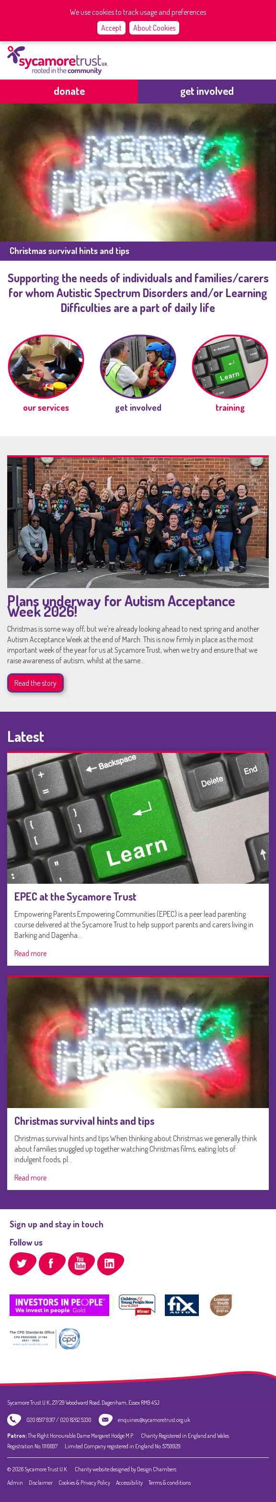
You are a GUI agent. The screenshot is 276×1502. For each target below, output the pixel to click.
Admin (15, 1482)
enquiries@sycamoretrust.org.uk (154, 1419)
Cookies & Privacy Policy (84, 1482)
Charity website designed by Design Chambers (125, 1469)
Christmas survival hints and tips (84, 1120)
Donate (69, 90)
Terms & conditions (170, 1482)
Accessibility (129, 1482)
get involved (207, 90)
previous (14, 172)
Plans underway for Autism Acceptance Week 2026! (121, 605)
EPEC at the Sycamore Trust (75, 896)
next (262, 172)
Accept (111, 28)
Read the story (35, 683)
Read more (30, 953)
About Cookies (154, 28)
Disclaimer (41, 1482)
